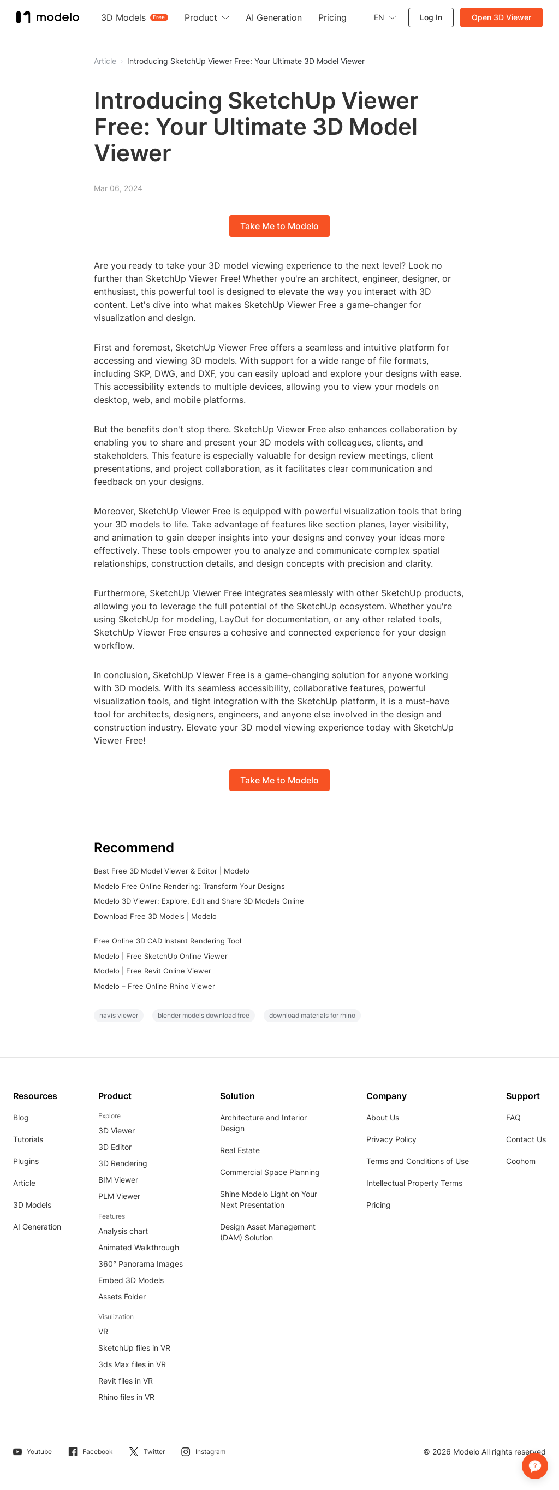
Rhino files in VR (126, 1397)
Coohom (521, 1161)
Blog (21, 1117)
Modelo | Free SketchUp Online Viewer (161, 956)
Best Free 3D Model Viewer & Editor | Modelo (171, 870)
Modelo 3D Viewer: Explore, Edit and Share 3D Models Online (199, 901)
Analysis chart (123, 1231)
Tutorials (28, 1139)
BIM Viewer (118, 1179)
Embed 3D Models (131, 1280)
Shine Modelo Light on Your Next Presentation (268, 1199)
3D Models (32, 1204)
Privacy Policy (391, 1139)
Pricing (378, 1204)
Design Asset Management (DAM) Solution (268, 1232)
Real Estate (240, 1150)
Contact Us (526, 1139)
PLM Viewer (119, 1196)
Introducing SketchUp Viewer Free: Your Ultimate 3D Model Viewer (246, 61)
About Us (382, 1117)
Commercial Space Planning (270, 1172)
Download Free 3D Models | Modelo (155, 916)
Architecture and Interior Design (263, 1123)
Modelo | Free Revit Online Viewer (152, 970)
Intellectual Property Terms (414, 1183)
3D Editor (115, 1146)
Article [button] (105, 61)
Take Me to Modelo (279, 226)
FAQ (513, 1117)
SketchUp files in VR (134, 1347)
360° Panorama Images (140, 1263)
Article (24, 1183)
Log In (431, 17)
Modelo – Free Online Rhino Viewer (154, 986)
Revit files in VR (125, 1380)
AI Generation (37, 1226)
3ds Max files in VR (132, 1364)
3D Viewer (116, 1130)
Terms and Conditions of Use (417, 1161)
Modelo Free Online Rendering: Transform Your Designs (189, 886)
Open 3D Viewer (501, 17)
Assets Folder (122, 1296)
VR (103, 1331)
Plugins (26, 1161)
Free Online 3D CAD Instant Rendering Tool (167, 940)
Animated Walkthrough (138, 1247)
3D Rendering (122, 1163)
